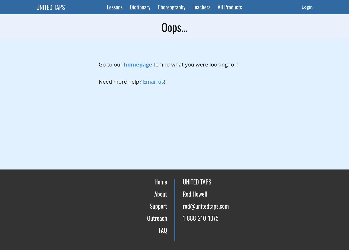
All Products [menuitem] (230, 7)
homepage (138, 64)
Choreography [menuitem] (172, 7)
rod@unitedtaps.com (206, 205)
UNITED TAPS (50, 7)
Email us (153, 81)
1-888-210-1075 (201, 217)
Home (160, 181)
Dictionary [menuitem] (140, 7)
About (160, 193)
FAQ (163, 230)
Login (307, 7)
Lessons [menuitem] (114, 7)
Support (158, 205)
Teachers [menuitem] (202, 7)
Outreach (157, 217)
